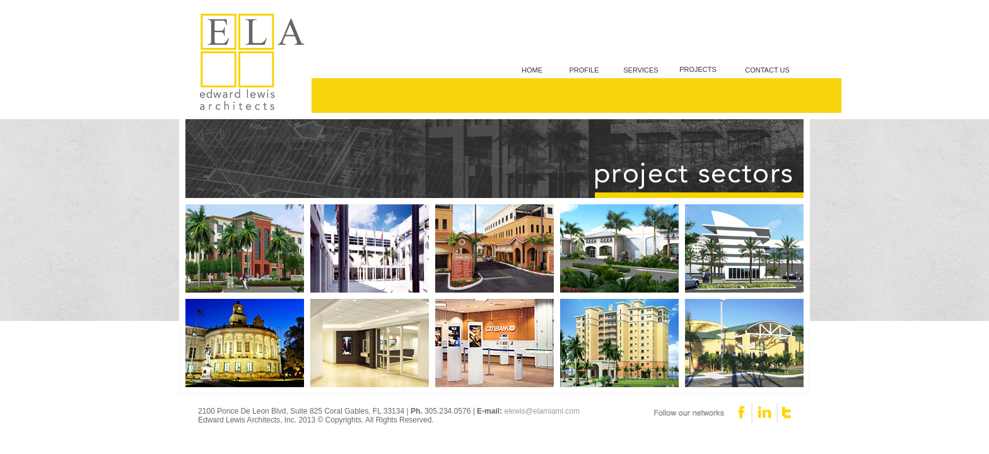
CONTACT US (767, 70)
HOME (532, 70)
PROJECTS (698, 69)
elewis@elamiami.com (542, 411)
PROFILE (584, 70)
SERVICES (640, 70)
